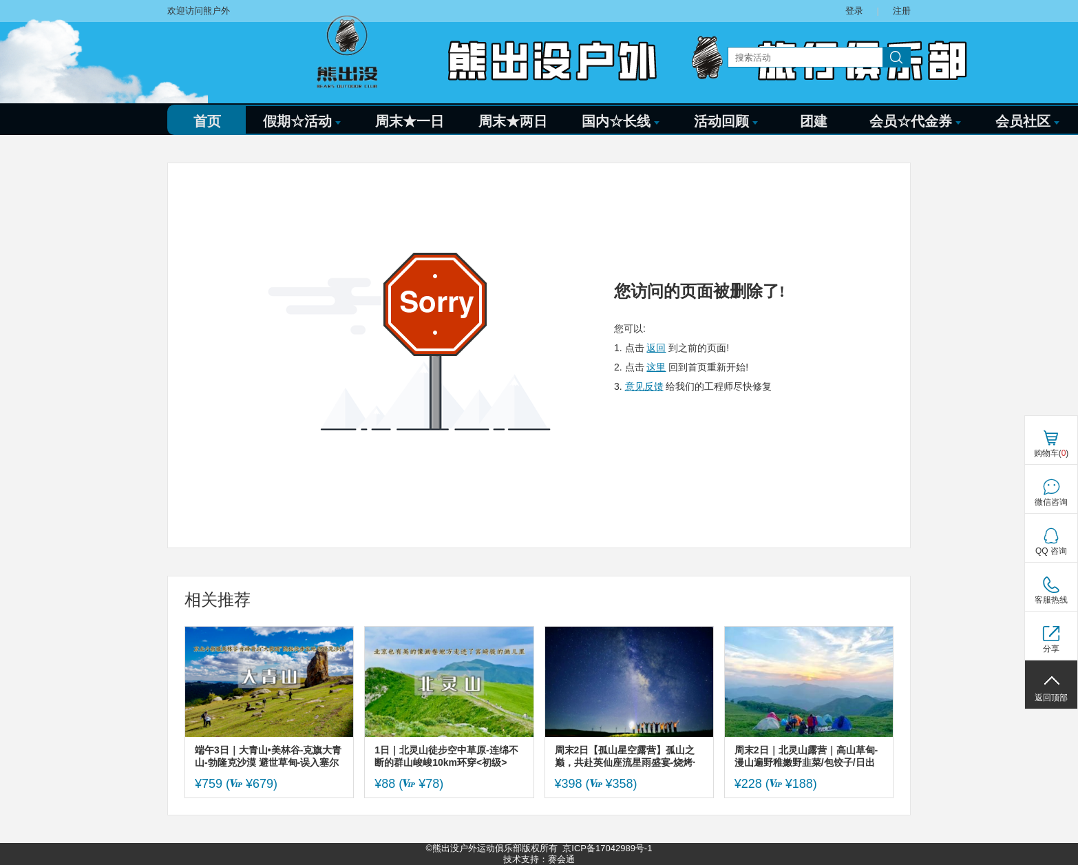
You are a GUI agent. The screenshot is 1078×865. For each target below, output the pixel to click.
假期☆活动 (302, 121)
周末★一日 (409, 121)
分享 (1051, 649)
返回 (656, 347)
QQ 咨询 (1051, 551)
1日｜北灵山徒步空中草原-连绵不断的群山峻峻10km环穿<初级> (446, 756)
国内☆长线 (620, 121)
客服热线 (1051, 600)
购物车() (1051, 453)
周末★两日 (512, 121)
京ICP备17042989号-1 (607, 848)
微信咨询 (1051, 502)
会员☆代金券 (915, 121)
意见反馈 (644, 386)
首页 (207, 121)
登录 (854, 11)
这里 (656, 367)
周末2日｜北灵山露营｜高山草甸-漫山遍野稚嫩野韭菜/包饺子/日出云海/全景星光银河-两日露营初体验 (806, 756)
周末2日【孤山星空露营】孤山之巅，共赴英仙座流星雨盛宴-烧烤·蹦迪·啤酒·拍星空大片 (625, 756)
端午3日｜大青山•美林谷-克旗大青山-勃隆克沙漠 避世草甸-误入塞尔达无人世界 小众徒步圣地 (268, 756)
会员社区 (1027, 121)
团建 (813, 121)
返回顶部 (1051, 697)
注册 (902, 11)
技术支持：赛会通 (539, 859)
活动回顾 (726, 121)
